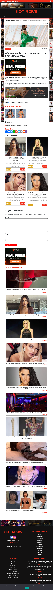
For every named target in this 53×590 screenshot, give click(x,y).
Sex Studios (13, 565)
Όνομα (7, 234)
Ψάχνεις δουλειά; (13, 575)
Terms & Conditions (13, 577)
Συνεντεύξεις (39, 546)
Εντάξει (26, 587)
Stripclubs (13, 563)
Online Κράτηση (13, 569)
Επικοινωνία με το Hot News (13, 546)
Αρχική (8, 20)
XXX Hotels (13, 567)
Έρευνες (40, 550)
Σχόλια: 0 (45, 48)
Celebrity (13, 20)
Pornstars (39, 542)
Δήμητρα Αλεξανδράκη (13, 125)
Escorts (13, 561)
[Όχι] (51, 587)
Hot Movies (40, 548)
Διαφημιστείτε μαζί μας (13, 573)
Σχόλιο (7, 217)
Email (6, 239)
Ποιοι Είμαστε (13, 571)
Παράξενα (39, 552)
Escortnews (40, 536)
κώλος (24, 125)
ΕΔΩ (9, 102)
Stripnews (39, 540)
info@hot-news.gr (13, 542)
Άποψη (40, 554)
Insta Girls (39, 544)
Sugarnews (40, 538)
